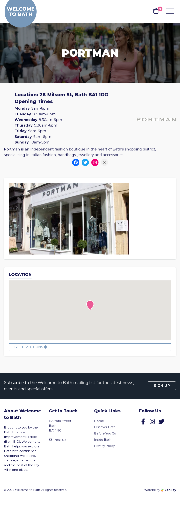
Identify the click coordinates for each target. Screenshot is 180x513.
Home (99, 421)
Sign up (162, 385)
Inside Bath (102, 439)
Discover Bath (104, 427)
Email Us (59, 440)
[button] (90, 305)
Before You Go (105, 433)
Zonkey (168, 490)
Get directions (30, 347)
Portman (12, 149)
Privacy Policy (104, 446)
